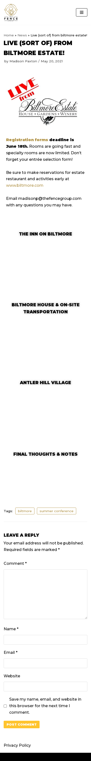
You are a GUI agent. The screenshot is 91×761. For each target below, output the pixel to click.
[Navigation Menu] (81, 12)
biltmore (25, 511)
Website (12, 676)
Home (9, 35)
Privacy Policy (17, 745)
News (22, 35)
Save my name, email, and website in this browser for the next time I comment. (45, 706)
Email (10, 652)
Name (11, 629)
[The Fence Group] (11, 12)
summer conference (57, 511)
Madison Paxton (23, 61)
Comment (15, 563)
